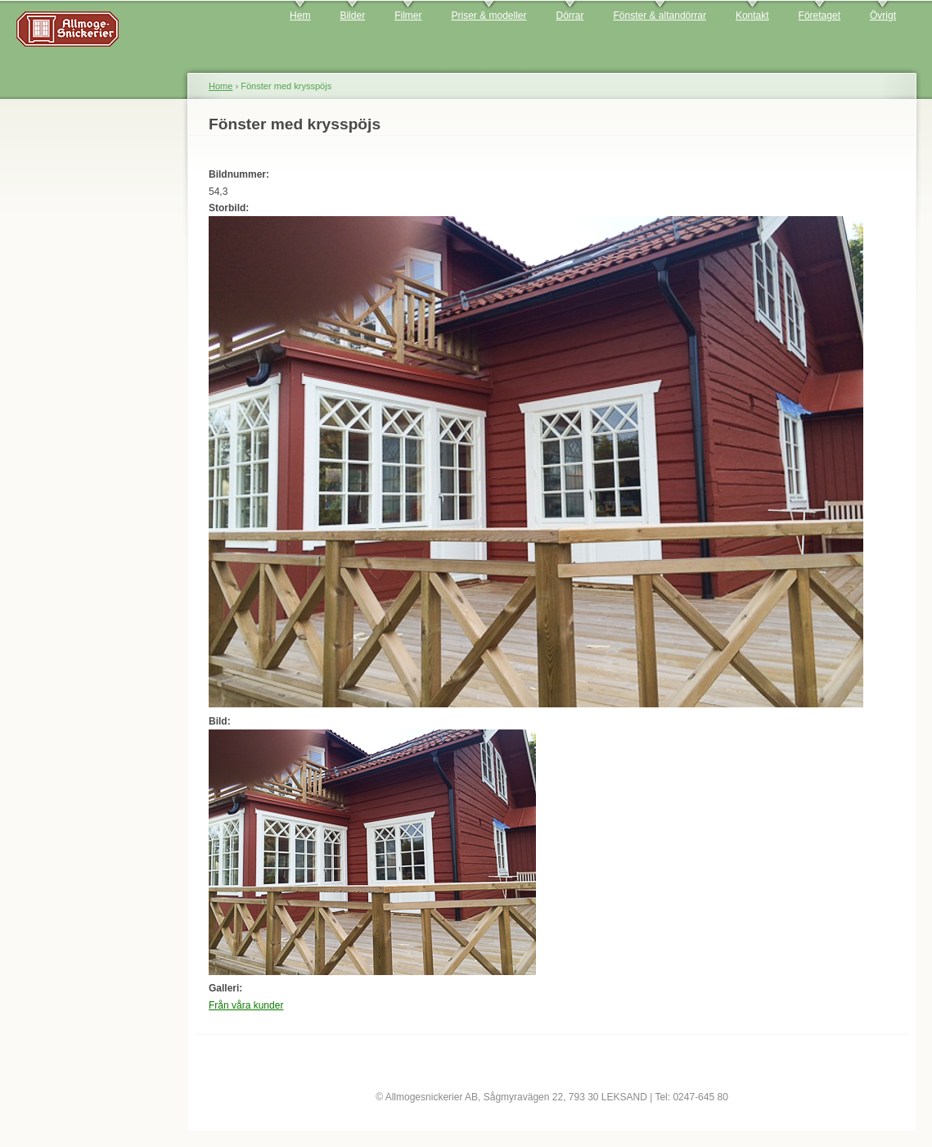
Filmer (407, 15)
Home (220, 86)
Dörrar (570, 15)
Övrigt (883, 15)
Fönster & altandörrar (660, 15)
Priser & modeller (488, 15)
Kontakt (752, 15)
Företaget (819, 15)
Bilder (352, 15)
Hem (300, 15)
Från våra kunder (246, 1005)
